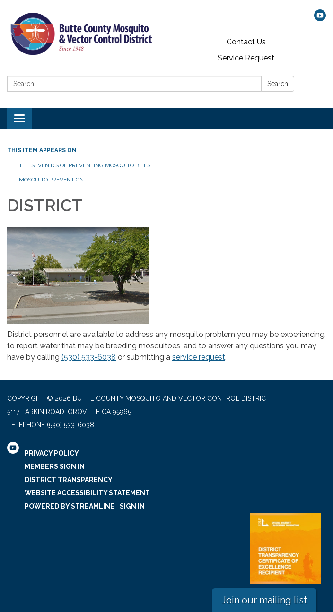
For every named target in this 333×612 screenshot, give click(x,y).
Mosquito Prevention (51, 179)
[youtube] (320, 18)
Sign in (132, 506)
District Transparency (69, 479)
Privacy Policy (52, 453)
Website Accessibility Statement (87, 493)
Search (277, 83)
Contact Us (246, 41)
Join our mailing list (264, 600)
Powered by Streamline (69, 506)
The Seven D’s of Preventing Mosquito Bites (84, 165)
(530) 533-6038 (88, 357)
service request (198, 357)
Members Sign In (55, 466)
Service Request (246, 57)
